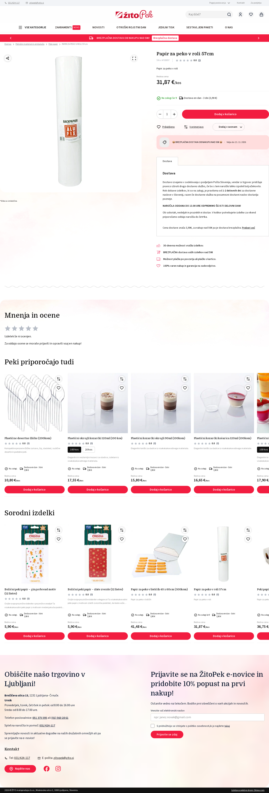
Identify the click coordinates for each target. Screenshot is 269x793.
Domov (7, 44)
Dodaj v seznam (231, 127)
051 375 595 (39, 718)
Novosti (98, 27)
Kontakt (241, 3)
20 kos (88, 450)
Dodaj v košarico (225, 114)
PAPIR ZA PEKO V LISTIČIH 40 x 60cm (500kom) (159, 589)
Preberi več (248, 228)
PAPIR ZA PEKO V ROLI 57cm (75, 44)
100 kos (74, 450)
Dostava (167, 161)
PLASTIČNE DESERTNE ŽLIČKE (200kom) (27, 438)
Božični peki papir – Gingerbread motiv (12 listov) (30, 591)
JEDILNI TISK (166, 27)
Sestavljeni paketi (199, 27)
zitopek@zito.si (36, 3)
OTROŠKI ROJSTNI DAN (131, 27)
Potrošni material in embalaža (30, 44)
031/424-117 (14, 3)
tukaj (227, 726)
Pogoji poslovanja (217, 3)
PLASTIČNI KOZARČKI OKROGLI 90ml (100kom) (158, 438)
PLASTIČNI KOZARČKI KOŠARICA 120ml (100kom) (222, 438)
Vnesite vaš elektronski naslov (168, 711)
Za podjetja (256, 3)
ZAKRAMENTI (67, 27)
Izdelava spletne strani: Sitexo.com (248, 790)
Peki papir (53, 44)
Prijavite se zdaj (167, 734)
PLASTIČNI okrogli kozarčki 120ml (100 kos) (95, 438)
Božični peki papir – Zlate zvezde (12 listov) (95, 589)
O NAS (229, 27)
